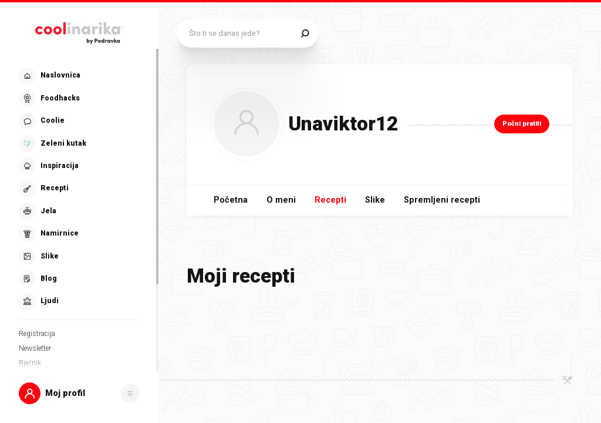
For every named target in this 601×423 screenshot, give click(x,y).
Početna (231, 200)
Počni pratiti (521, 123)
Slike (375, 200)
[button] (79, 393)
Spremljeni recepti (442, 200)
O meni (281, 200)
